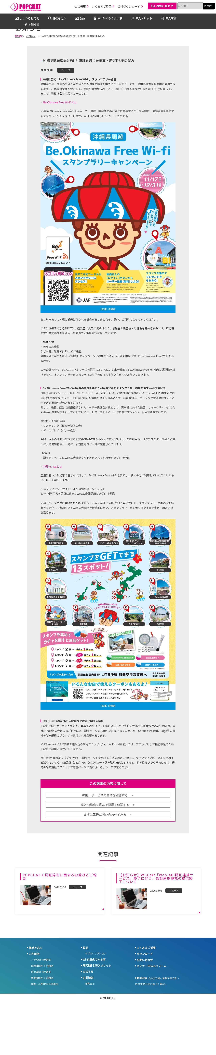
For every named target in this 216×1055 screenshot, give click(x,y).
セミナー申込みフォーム (151, 998)
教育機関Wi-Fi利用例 (42, 1009)
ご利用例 (34, 985)
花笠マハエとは (52, 498)
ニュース (66, 102)
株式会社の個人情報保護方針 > (157, 1010)
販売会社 (89, 1015)
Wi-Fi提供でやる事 (94, 991)
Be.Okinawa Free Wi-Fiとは (60, 134)
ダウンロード (145, 985)
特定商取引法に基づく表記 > (151, 1015)
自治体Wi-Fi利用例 (41, 1003)
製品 (85, 979)
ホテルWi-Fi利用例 (41, 991)
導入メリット (97, 997)
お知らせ (88, 1003)
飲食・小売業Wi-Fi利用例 (44, 1015)
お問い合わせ (145, 991)
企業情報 (88, 1009)
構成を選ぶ (35, 979)
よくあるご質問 (146, 979)
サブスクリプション (95, 985)
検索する (208, 6)
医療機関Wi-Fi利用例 (42, 997)
